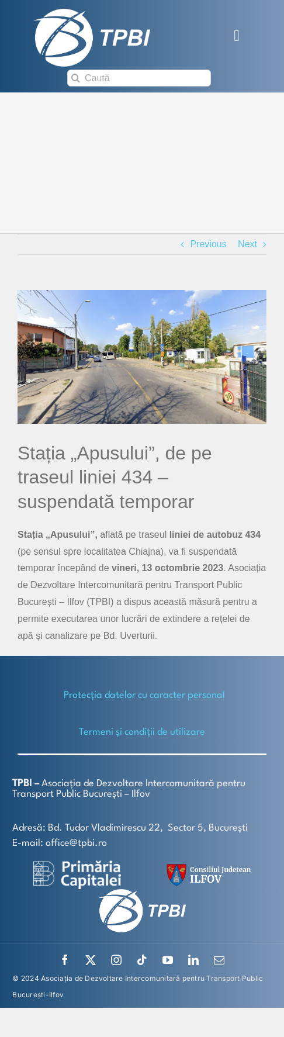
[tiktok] (142, 960)
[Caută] (139, 78)
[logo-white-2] (77, 865)
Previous (208, 244)
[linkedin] (193, 960)
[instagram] (116, 960)
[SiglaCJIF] (207, 867)
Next (247, 244)
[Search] (75, 78)
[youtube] (168, 960)
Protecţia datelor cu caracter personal (144, 695)
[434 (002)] (142, 356)
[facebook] (65, 960)
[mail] (219, 960)
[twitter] (91, 960)
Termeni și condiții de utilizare (142, 732)
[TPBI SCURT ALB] (91, 13)
